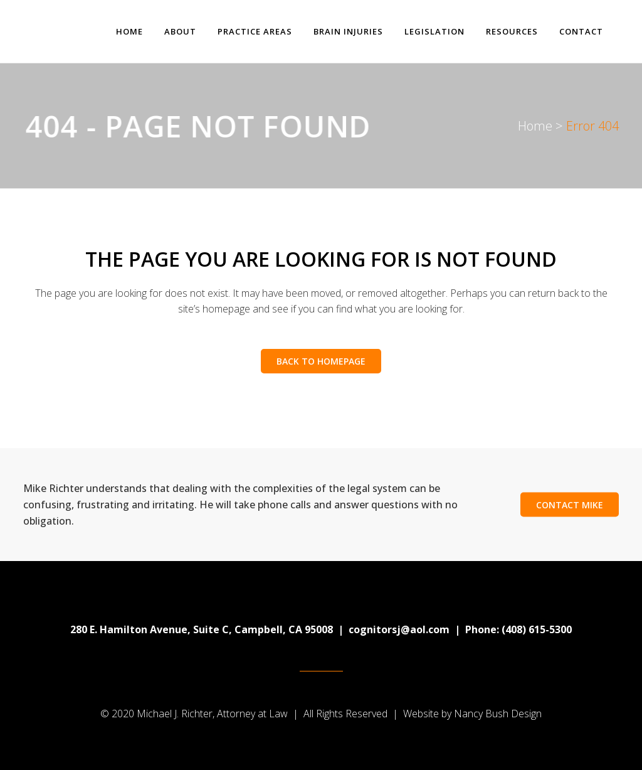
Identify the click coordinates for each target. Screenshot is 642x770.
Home (535, 125)
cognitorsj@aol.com (399, 629)
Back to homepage (321, 361)
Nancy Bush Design (498, 713)
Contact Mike (569, 505)
